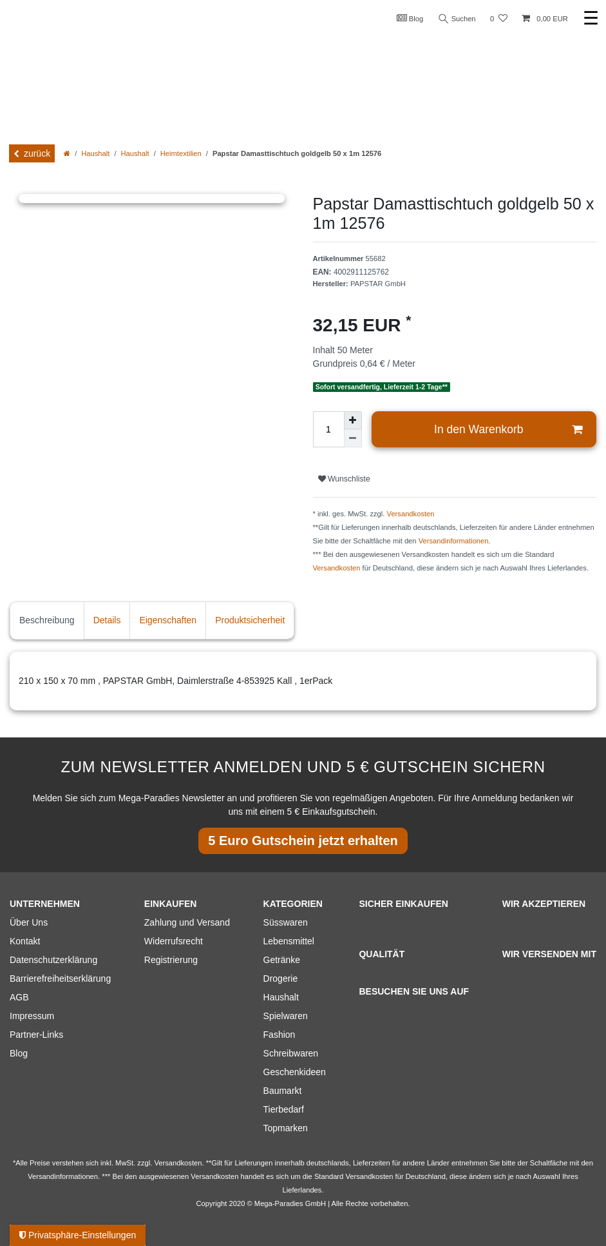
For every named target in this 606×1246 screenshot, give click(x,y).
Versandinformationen (454, 541)
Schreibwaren (291, 1053)
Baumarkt (282, 1090)
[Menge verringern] (353, 438)
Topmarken (285, 1128)
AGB (19, 997)
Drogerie (280, 978)
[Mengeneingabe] (328, 429)
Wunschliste (344, 478)
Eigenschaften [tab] (167, 620)
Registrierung (171, 960)
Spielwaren (285, 1016)
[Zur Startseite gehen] (67, 153)
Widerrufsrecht (173, 941)
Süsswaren (285, 922)
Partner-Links (36, 1034)
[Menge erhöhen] (353, 420)
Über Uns (29, 922)
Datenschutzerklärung (53, 960)
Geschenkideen (294, 1072)
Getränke (282, 960)
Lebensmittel (288, 941)
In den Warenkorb (508, 429)
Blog (410, 18)
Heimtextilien (181, 153)
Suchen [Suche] (457, 19)
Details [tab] (107, 620)
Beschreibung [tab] (47, 620)
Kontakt (25, 941)
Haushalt (95, 153)
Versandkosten (411, 514)
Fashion (279, 1034)
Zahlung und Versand (187, 922)
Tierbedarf (283, 1109)
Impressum (32, 1016)
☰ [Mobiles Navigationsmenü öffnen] (591, 18)
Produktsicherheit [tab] (250, 620)
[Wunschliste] (499, 19)
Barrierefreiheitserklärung (60, 978)
